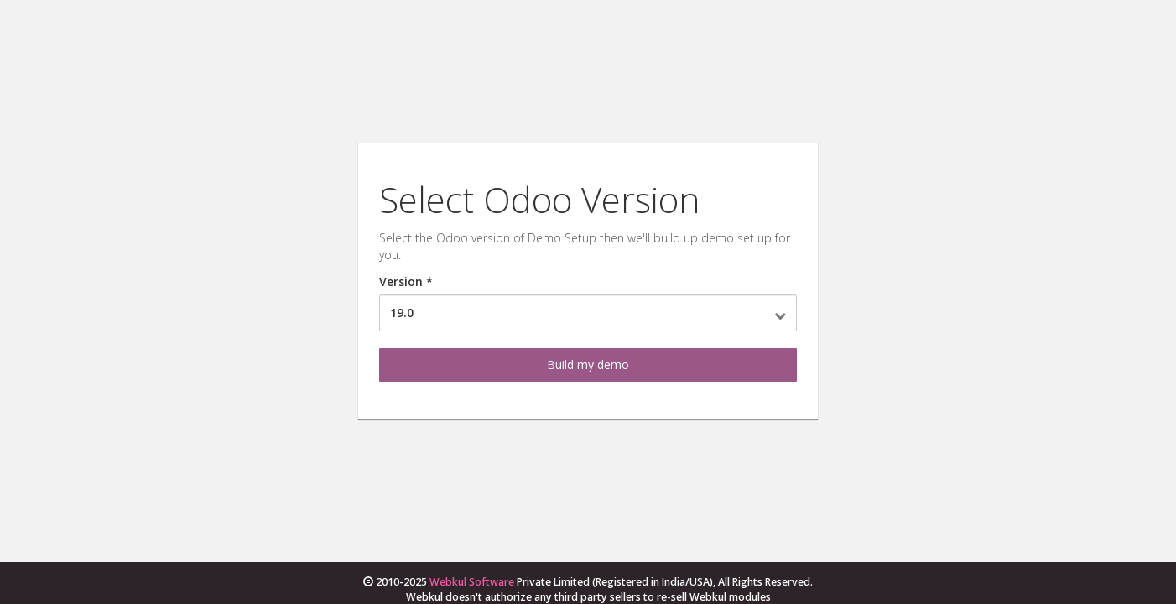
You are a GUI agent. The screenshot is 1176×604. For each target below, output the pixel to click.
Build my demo (588, 364)
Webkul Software (471, 582)
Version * (406, 281)
